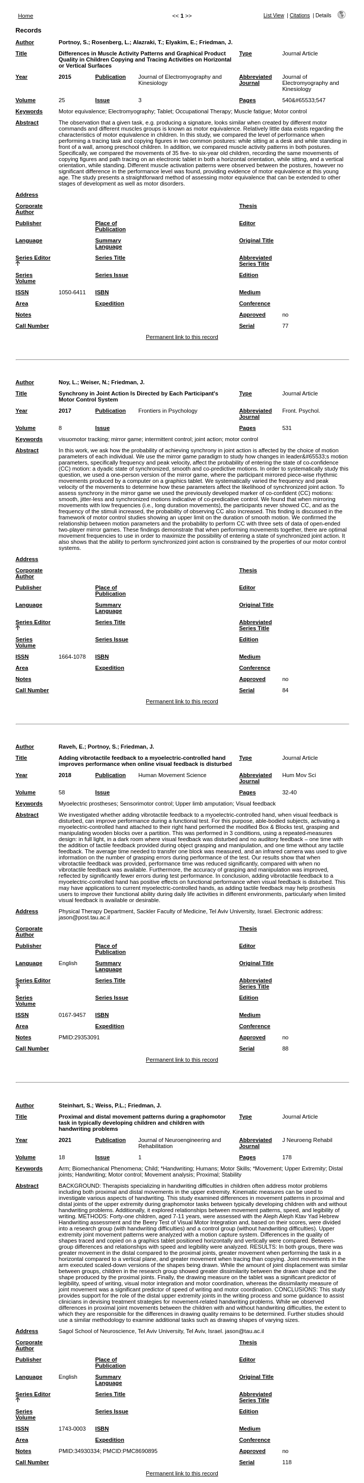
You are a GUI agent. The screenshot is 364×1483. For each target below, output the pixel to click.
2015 (65, 77)
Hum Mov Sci (299, 775)
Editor (247, 223)
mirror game (126, 439)
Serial (246, 326)
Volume (26, 100)
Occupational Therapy (202, 111)
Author (25, 42)
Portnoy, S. (73, 42)
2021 (65, 1140)
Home (26, 16)
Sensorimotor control (146, 803)
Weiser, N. (94, 382)
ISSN (22, 292)
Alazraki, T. (147, 42)
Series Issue (111, 275)
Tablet (164, 111)
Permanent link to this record (182, 337)
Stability (231, 1174)
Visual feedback (256, 803)
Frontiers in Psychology (168, 411)
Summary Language (108, 243)
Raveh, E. (71, 747)
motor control (241, 439)
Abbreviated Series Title (255, 261)
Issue (102, 100)
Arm (64, 1168)
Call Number (32, 326)
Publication (110, 77)
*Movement (267, 1168)
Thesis (248, 206)
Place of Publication (110, 226)
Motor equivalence (82, 111)
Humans (206, 1168)
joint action (208, 439)
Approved (252, 315)
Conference (255, 303)
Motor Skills (235, 1168)
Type (245, 53)
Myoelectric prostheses (88, 803)
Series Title (110, 258)
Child (151, 1168)
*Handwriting (176, 1168)
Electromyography (131, 111)
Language (29, 240)
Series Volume (26, 278)
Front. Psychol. (301, 411)
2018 (65, 775)
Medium (249, 292)
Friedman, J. (216, 42)
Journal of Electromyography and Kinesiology (310, 83)
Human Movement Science (173, 775)
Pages (247, 100)
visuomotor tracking (83, 439)
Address (27, 195)
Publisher (29, 223)
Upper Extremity (305, 1168)
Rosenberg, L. (111, 42)
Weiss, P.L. (109, 1105)
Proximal (207, 1174)
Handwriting (90, 1174)
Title (21, 53)
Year (22, 77)
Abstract (27, 122)
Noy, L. (68, 382)
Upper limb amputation (204, 803)
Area (22, 303)
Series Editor (33, 258)
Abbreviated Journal (255, 80)
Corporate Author (29, 209)
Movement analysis (169, 1174)
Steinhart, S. (75, 1105)
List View (273, 15)
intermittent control (168, 439)
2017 (65, 411)
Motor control (290, 111)
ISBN (102, 292)
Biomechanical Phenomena (106, 1168)
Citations (300, 15)
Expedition (109, 303)
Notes (23, 315)
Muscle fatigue (252, 111)
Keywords (29, 111)
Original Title (256, 240)
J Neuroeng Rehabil (307, 1140)
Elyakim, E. (180, 42)
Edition (248, 275)
